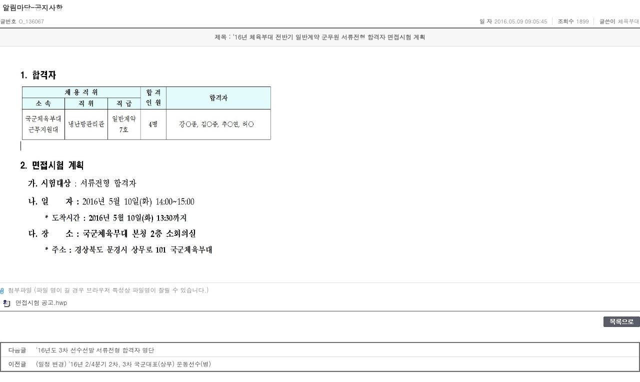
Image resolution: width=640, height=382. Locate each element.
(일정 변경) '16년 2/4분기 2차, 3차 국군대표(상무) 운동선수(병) (123, 364)
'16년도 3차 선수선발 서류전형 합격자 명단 (95, 350)
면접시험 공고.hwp (35, 302)
